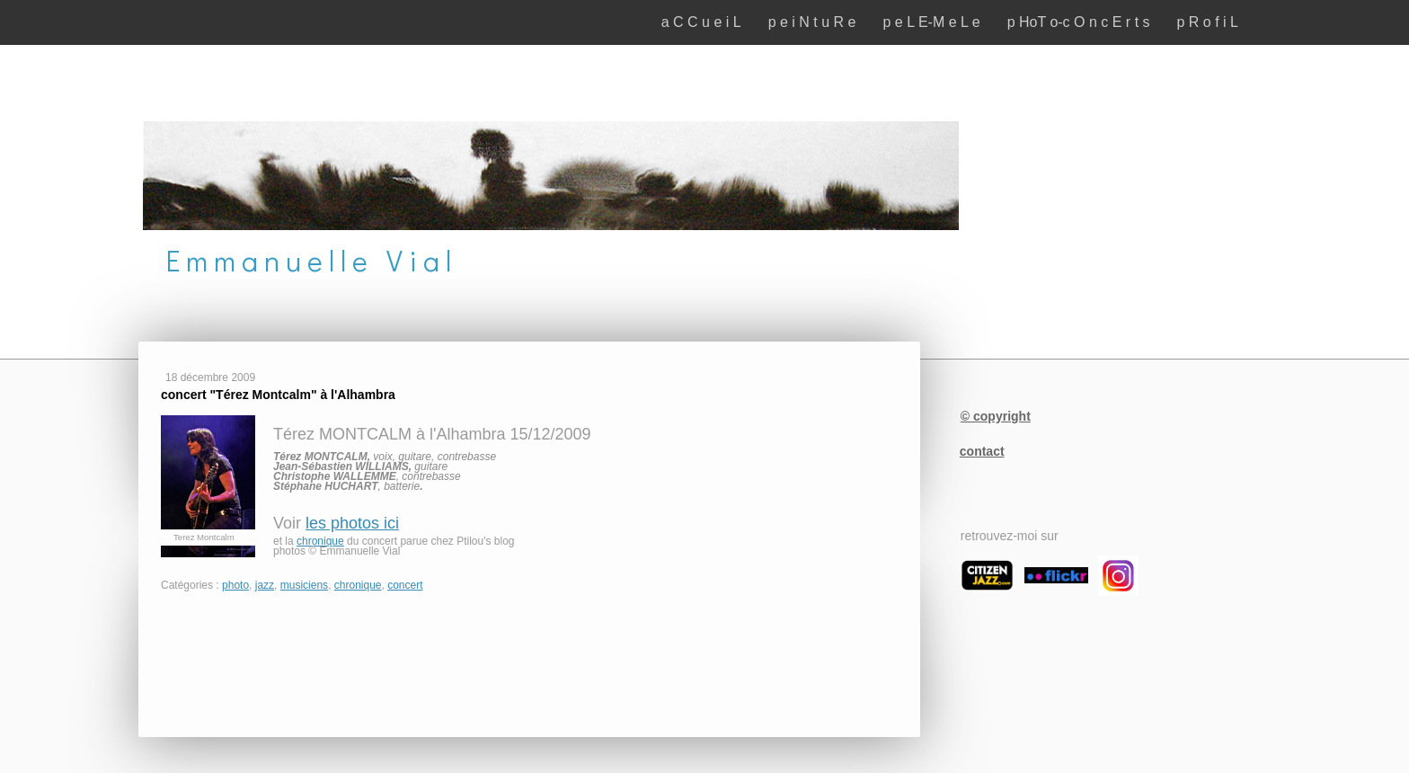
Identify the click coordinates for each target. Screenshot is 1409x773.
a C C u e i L (701, 22)
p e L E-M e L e (930, 22)
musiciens (304, 585)
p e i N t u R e (812, 22)
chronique (320, 541)
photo (235, 585)
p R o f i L (1207, 22)
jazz (264, 585)
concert (404, 585)
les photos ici (352, 523)
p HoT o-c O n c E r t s (1078, 22)
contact (982, 451)
